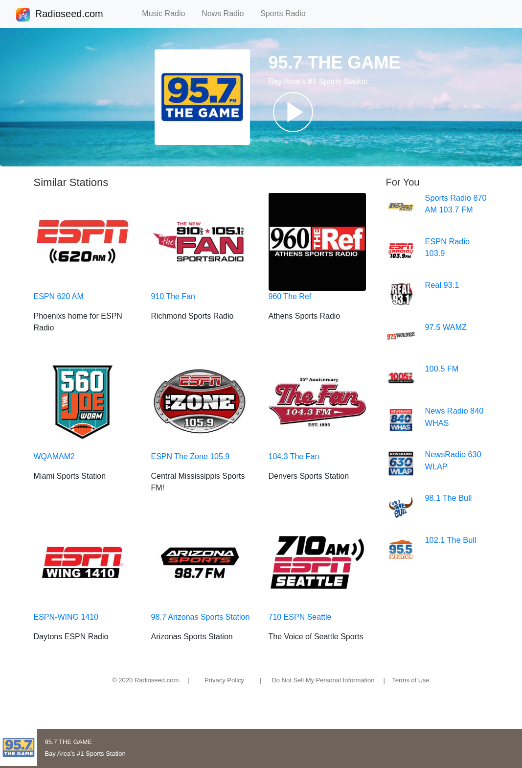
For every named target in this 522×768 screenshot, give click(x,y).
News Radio (227, 13)
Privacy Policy (224, 680)
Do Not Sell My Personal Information (323, 680)
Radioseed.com (69, 15)
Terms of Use (411, 680)
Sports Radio (287, 13)
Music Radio (168, 13)
